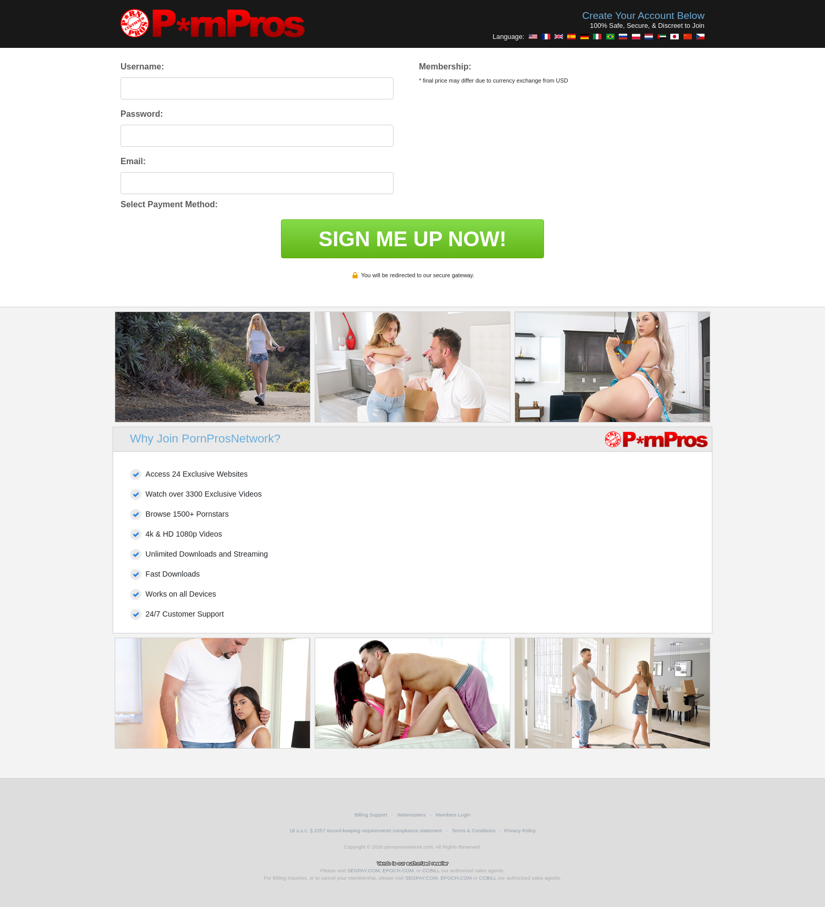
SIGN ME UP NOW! (412, 238)
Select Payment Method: (169, 204)
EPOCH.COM (398, 870)
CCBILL (431, 870)
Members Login (453, 815)
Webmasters (411, 815)
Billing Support (371, 815)
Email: (133, 161)
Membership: (445, 66)
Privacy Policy (520, 830)
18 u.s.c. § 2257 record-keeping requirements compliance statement (365, 830)
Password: (141, 113)
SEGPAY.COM (363, 870)
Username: (142, 66)
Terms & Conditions (474, 830)
